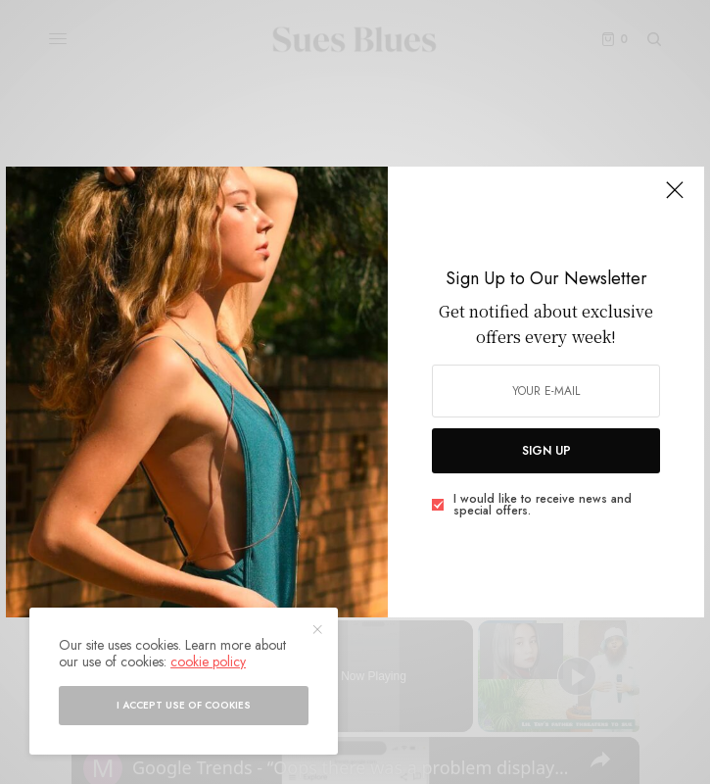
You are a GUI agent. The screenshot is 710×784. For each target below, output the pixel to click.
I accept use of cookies (184, 705)
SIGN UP (546, 451)
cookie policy (208, 661)
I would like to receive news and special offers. (542, 504)
